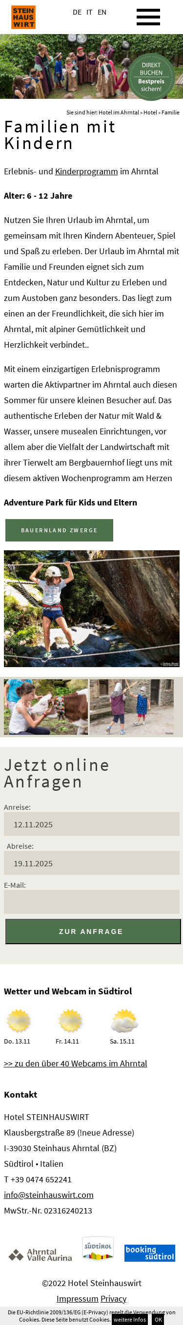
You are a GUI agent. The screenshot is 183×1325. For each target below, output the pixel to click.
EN (102, 12)
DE (77, 12)
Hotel (150, 112)
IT (89, 12)
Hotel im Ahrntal (119, 112)
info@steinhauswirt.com (49, 1194)
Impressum (78, 1298)
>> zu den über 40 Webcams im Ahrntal (75, 1063)
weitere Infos (130, 1319)
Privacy (113, 1298)
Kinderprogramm (86, 171)
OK (158, 1319)
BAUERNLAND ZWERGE (59, 530)
